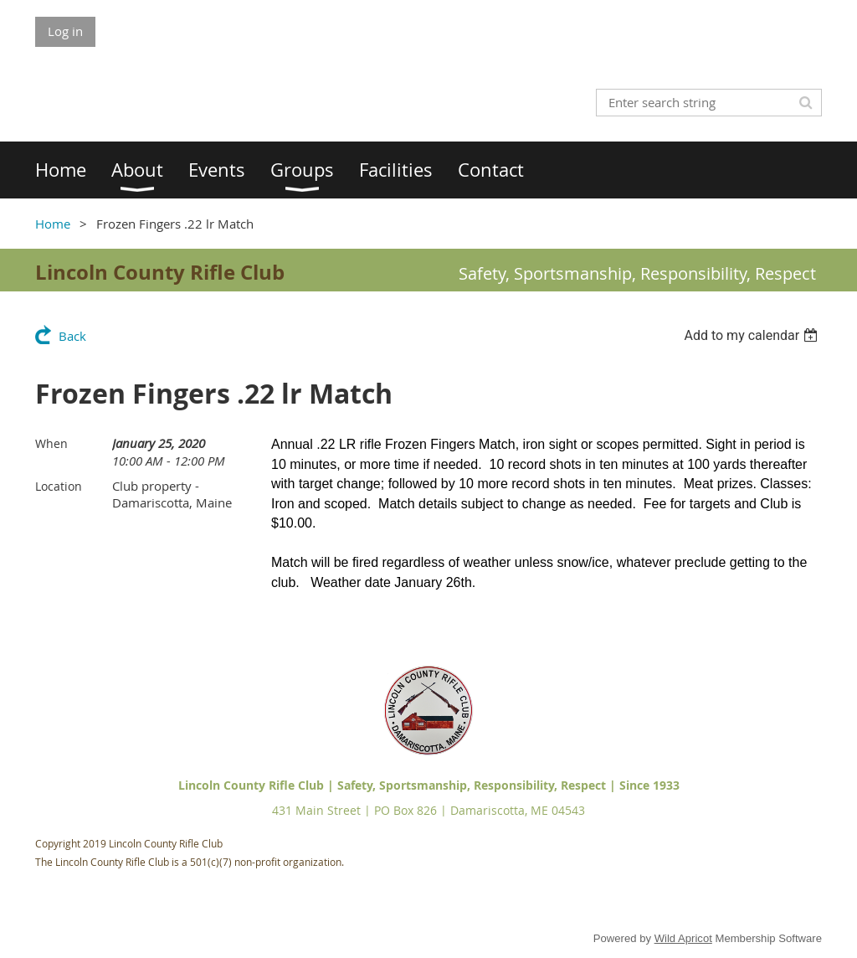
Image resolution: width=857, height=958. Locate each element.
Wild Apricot (683, 938)
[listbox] (753, 335)
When (51, 443)
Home (52, 223)
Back (72, 335)
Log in (65, 31)
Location (58, 486)
